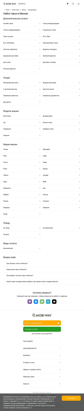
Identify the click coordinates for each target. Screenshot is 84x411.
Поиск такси (15, 10)
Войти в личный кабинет (42, 323)
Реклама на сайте (31, 329)
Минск (24, 10)
